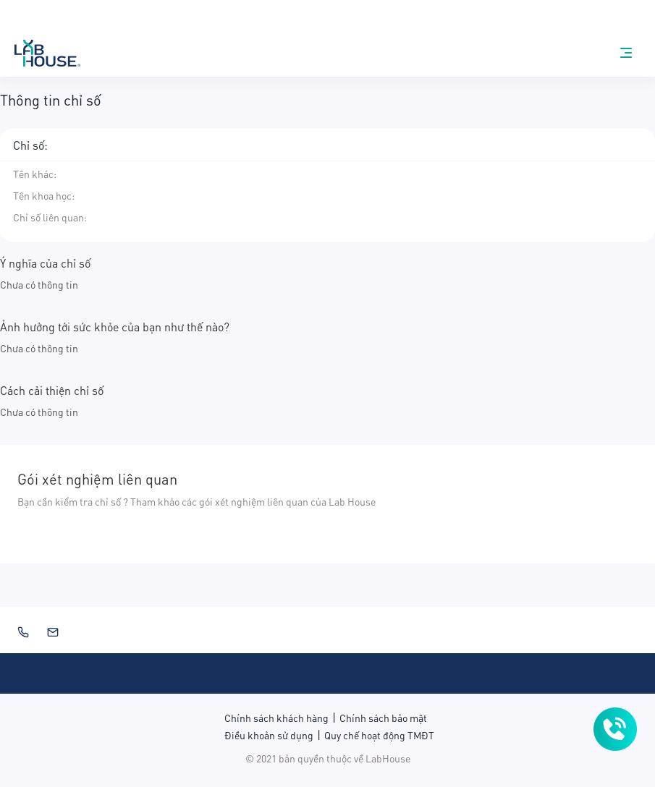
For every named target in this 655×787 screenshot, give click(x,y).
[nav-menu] (626, 52)
